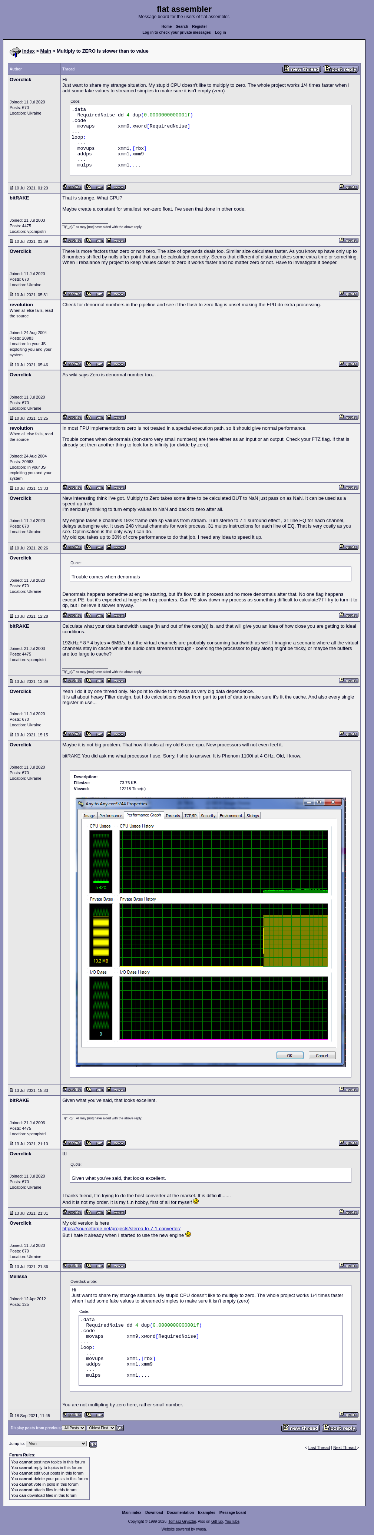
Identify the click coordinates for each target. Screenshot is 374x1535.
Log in (220, 32)
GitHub (217, 1521)
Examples (206, 1513)
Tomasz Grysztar (182, 1521)
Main (46, 51)
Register (199, 26)
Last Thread (319, 1447)
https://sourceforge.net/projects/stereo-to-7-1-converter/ (121, 1228)
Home (167, 26)
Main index (132, 1513)
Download (154, 1513)
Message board (232, 1513)
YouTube (232, 1521)
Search (182, 26)
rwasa (201, 1529)
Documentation (180, 1513)
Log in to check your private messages (176, 32)
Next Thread (345, 1447)
